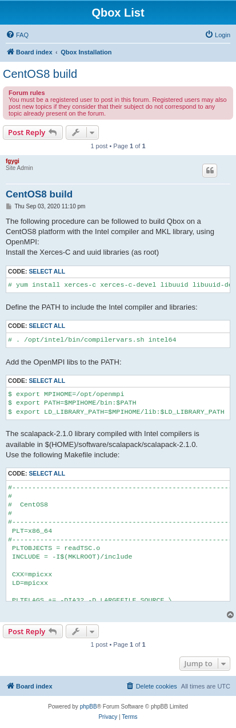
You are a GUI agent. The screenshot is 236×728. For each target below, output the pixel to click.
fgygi (12, 161)
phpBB (88, 706)
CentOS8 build (40, 74)
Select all (47, 271)
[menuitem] (17, 35)
